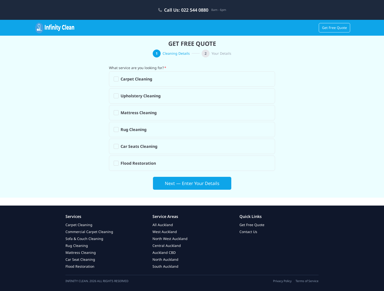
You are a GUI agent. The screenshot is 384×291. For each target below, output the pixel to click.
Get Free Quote (334, 27)
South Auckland (165, 266)
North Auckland (165, 259)
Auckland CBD (164, 252)
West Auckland (164, 231)
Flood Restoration (79, 266)
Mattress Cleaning (80, 252)
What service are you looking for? (136, 67)
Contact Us (248, 231)
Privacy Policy (282, 281)
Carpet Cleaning (78, 224)
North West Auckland (170, 238)
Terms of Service (307, 281)
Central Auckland (166, 245)
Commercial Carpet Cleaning (89, 231)
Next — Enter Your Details (192, 183)
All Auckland (162, 224)
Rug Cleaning (76, 245)
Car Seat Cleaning (80, 259)
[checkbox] (116, 79)
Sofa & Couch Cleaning (84, 238)
